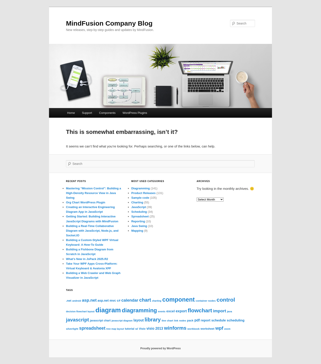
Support (87, 113)
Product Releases (143, 193)
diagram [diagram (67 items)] (108, 310)
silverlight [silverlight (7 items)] (72, 328)
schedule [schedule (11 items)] (218, 320)
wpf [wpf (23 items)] (219, 328)
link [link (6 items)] (176, 320)
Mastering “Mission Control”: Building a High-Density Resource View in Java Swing (93, 193)
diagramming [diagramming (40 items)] (139, 310)
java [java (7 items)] (229, 311)
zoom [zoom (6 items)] (227, 328)
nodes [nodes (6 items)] (182, 320)
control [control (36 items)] (226, 300)
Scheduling (139, 211)
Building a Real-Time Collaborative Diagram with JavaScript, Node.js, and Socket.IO (92, 230)
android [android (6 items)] (76, 300)
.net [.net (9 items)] (68, 300)
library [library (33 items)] (153, 320)
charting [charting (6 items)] (156, 300)
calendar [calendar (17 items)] (129, 300)
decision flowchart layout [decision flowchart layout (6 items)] (80, 311)
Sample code (140, 197)
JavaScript (138, 207)
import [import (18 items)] (219, 311)
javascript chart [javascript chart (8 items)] (100, 320)
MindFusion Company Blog (109, 23)
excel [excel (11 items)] (170, 311)
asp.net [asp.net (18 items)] (89, 300)
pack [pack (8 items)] (190, 320)
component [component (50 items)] (178, 299)
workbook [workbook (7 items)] (193, 328)
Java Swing (139, 226)
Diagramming (140, 188)
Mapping (137, 230)
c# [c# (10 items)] (118, 300)
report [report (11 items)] (205, 320)
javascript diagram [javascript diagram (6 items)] (121, 320)
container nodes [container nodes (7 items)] (206, 300)
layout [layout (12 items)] (139, 320)
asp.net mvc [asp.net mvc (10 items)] (107, 300)
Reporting (138, 221)
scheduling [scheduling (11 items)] (235, 320)
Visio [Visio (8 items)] (142, 328)
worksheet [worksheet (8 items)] (207, 328)
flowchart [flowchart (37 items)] (200, 310)
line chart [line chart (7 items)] (167, 320)
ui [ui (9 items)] (136, 328)
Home (71, 113)
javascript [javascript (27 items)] (77, 320)
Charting (137, 202)
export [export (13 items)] (181, 311)
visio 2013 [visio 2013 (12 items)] (154, 328)
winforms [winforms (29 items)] (175, 328)
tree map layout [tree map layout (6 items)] (115, 328)
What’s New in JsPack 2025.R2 (87, 259)
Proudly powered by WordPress (160, 348)
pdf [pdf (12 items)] (197, 320)
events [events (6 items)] (161, 311)
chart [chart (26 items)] (145, 300)
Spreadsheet (140, 216)
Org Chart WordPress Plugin (85, 202)
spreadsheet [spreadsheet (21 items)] (92, 328)
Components (107, 113)
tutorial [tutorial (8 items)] (129, 328)
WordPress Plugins (135, 113)
